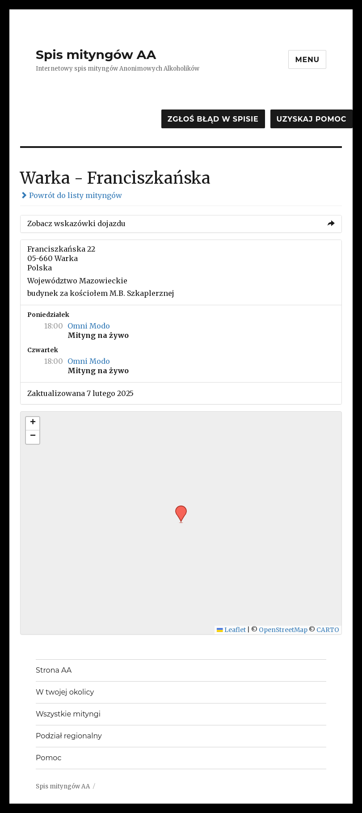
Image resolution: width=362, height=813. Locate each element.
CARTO (327, 630)
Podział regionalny (69, 736)
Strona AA (54, 670)
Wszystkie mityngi (68, 714)
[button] (178, 508)
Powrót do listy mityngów (71, 195)
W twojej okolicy (65, 692)
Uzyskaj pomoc (311, 119)
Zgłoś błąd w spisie (213, 119)
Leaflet (231, 630)
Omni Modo (88, 325)
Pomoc (48, 758)
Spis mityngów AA (96, 54)
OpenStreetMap (283, 630)
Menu (307, 59)
